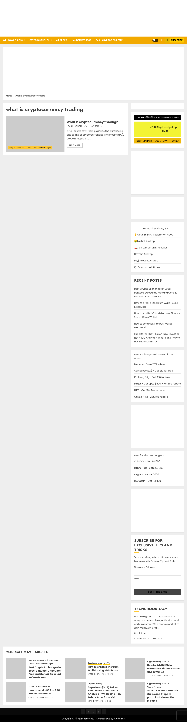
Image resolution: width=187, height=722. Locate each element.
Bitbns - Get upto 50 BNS (148, 468)
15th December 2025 (98, 674)
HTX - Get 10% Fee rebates (149, 390)
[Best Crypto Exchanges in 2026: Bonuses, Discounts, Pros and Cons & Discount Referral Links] (16, 668)
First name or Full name (144, 567)
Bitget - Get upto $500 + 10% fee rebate (157, 383)
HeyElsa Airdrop (143, 254)
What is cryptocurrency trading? (92, 122)
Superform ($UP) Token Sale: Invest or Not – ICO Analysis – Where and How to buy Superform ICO (157, 337)
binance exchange (37, 660)
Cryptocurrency (39, 40)
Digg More (74, 145)
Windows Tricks (13, 40)
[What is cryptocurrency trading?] (35, 134)
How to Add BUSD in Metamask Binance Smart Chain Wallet (163, 669)
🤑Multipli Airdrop (144, 241)
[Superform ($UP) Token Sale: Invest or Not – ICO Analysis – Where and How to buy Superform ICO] (75, 692)
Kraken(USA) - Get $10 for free (152, 377)
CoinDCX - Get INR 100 (147, 461)
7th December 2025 (98, 701)
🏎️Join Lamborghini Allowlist (150, 247)
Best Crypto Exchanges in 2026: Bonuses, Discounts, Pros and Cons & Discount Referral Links (155, 292)
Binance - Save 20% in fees (149, 364)
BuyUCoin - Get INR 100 (147, 481)
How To (106, 663)
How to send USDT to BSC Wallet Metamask (44, 691)
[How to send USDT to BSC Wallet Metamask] (16, 692)
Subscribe (174, 40)
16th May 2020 (92, 126)
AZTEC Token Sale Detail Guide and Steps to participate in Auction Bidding (162, 695)
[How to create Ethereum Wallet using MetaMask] (75, 668)
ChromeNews (103, 718)
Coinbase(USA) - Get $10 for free (153, 370)
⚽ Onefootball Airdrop (147, 267)
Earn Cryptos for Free (109, 40)
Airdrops (61, 40)
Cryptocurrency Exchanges (39, 147)
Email (136, 578)
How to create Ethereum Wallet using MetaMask (103, 668)
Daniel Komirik (75, 126)
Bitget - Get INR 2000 (146, 474)
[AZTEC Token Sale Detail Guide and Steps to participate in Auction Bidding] (135, 692)
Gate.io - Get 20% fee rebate (151, 397)
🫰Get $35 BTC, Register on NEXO (153, 234)
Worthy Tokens (154, 687)
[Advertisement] (93, 71)
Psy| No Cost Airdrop (146, 260)
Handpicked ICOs (81, 40)
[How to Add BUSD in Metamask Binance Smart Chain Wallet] (135, 668)
